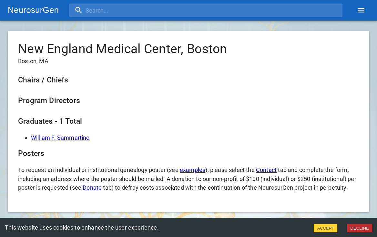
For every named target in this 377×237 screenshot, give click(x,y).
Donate (92, 187)
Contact (266, 169)
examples (192, 169)
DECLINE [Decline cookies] (359, 228)
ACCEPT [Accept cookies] (325, 228)
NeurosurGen (33, 10)
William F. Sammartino (60, 137)
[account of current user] (361, 10)
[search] (110, 10)
